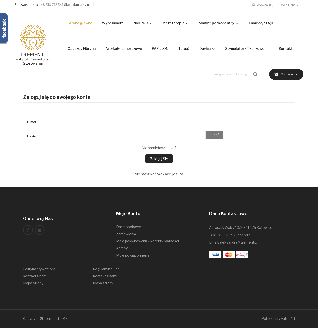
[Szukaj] (235, 74)
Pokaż (214, 135)
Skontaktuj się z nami (79, 5)
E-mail (32, 122)
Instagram (40, 230)
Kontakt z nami (35, 276)
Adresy (122, 248)
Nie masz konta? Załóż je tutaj (159, 174)
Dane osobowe (128, 227)
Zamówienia (126, 234)
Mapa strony (33, 283)
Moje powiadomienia (133, 255)
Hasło (31, 136)
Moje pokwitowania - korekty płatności (147, 241)
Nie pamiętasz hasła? (159, 148)
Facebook (28, 230)
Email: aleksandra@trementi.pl (233, 242)
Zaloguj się (159, 159)
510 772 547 (240, 235)
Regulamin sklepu (107, 269)
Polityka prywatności (39, 269)
